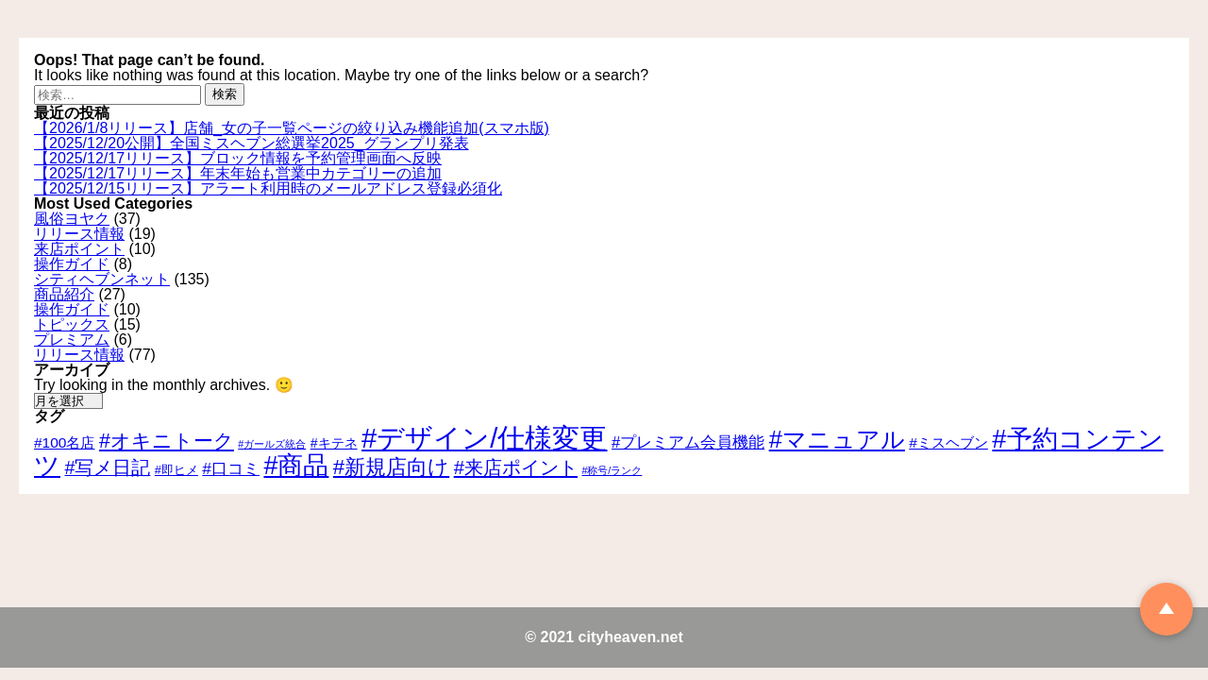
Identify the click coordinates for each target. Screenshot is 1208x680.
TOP (1166, 609)
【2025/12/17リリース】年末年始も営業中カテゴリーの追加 (238, 173)
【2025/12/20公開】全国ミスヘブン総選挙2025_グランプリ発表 (251, 143)
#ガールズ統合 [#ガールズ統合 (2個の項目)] (272, 444)
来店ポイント (79, 249)
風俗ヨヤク (71, 219)
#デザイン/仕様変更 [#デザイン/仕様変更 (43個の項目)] (484, 437)
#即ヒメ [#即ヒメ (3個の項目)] (176, 470)
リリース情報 (79, 234)
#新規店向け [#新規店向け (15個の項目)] (391, 467)
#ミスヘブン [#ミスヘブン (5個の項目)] (948, 442)
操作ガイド (71, 264)
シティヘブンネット (102, 279)
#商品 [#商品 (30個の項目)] (295, 465)
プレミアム (71, 340)
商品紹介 (64, 294)
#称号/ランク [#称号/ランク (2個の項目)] (611, 470)
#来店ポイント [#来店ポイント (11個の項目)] (516, 467)
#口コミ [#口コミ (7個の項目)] (231, 468)
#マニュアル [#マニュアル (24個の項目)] (837, 439)
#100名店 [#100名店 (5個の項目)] (64, 442)
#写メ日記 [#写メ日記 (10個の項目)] (107, 467)
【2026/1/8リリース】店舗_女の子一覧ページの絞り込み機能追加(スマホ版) (291, 128)
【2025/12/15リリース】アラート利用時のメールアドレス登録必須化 (268, 188)
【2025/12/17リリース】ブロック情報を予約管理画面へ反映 (238, 158)
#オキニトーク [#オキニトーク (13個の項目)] (166, 441)
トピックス (71, 324)
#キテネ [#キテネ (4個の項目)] (334, 442)
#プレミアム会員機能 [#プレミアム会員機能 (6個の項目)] (688, 442)
